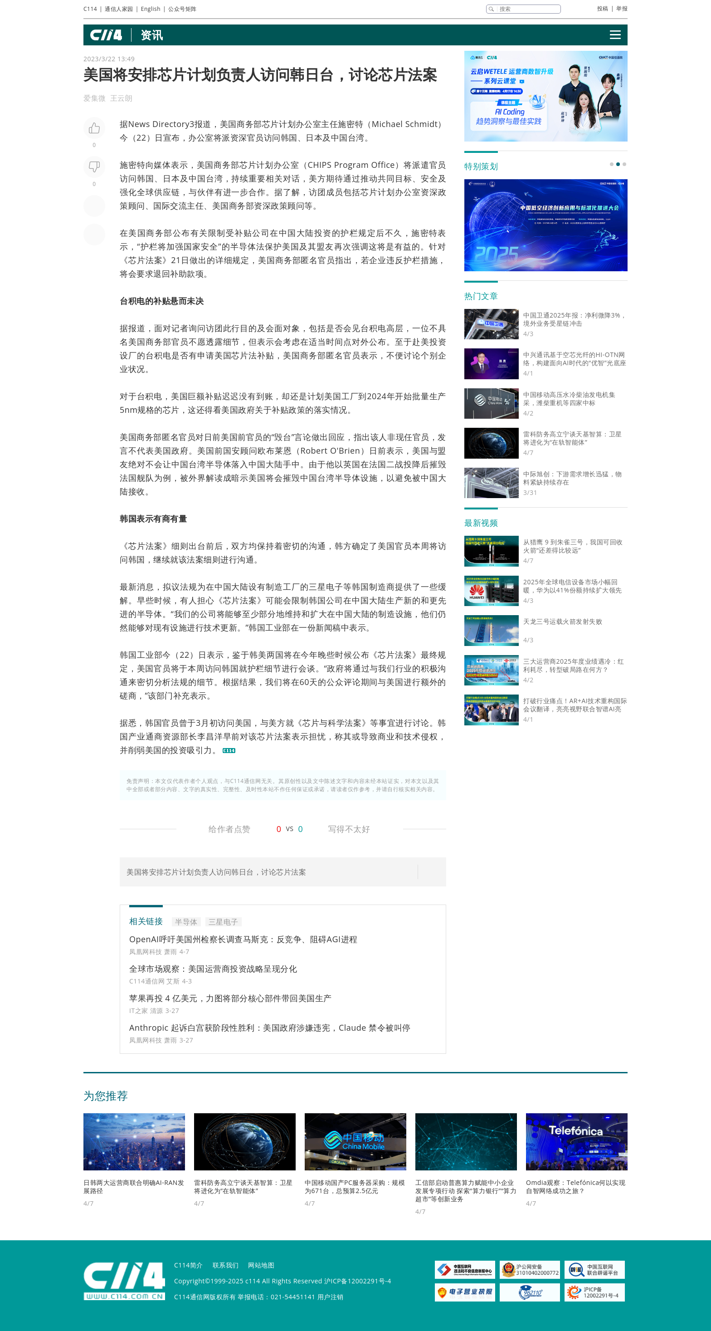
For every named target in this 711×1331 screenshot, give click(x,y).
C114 (90, 9)
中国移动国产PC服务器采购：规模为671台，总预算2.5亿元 (355, 1186)
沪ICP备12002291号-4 (357, 1281)
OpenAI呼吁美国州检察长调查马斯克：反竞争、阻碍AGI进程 (243, 939)
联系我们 (226, 1265)
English (151, 9)
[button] (612, 164)
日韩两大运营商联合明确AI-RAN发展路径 (133, 1186)
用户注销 (330, 1296)
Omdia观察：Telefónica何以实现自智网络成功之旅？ (575, 1186)
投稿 (603, 8)
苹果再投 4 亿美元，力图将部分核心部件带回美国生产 (230, 998)
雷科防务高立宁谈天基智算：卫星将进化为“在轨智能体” (243, 1186)
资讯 (152, 34)
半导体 (243, 246)
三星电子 (326, 586)
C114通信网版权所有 (205, 1296)
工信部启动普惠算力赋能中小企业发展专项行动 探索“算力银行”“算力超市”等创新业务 (465, 1190)
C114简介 (188, 1265)
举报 (622, 8)
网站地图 (261, 1265)
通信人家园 (119, 9)
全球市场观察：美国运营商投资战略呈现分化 (213, 968)
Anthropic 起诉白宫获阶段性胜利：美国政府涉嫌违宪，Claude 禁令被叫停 (270, 1027)
